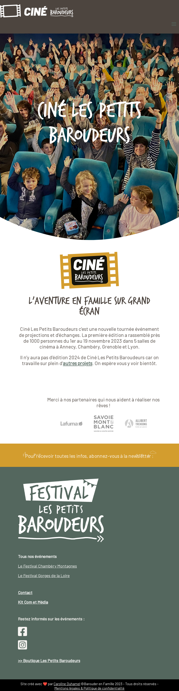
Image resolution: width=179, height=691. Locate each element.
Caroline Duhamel (67, 684)
